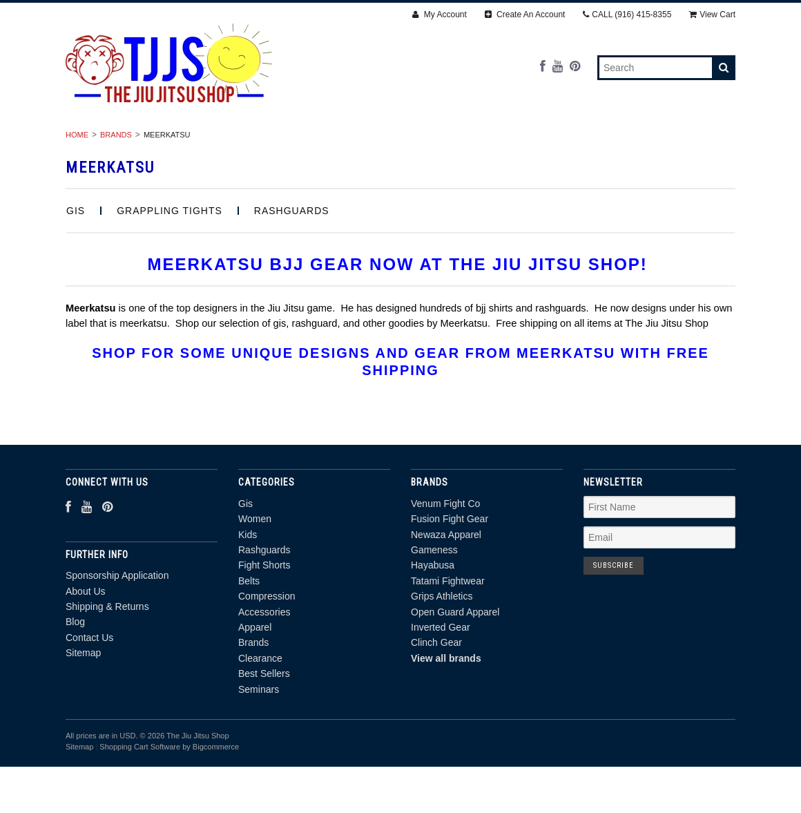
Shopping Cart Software (139, 799)
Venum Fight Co (445, 556)
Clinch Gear (436, 694)
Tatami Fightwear (448, 633)
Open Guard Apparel (455, 663)
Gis (91, 141)
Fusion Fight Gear (449, 571)
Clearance (347, 156)
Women (145, 141)
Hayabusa (432, 617)
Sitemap (83, 705)
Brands (272, 156)
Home (77, 187)
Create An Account (525, 14)
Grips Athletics (441, 648)
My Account (439, 14)
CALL (627, 14)
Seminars (523, 156)
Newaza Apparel (446, 586)
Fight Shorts (367, 141)
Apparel (695, 141)
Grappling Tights (169, 263)
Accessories (614, 141)
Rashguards (273, 141)
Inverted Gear (440, 679)
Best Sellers (437, 156)
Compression (520, 141)
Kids (202, 141)
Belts (444, 141)
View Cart (712, 14)
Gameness (434, 602)
